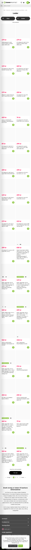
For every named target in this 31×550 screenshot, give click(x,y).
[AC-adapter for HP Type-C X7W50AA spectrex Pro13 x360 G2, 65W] (8, 212)
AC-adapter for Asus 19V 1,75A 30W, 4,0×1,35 (22, 95)
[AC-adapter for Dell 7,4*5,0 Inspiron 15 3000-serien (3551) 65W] (23, 31)
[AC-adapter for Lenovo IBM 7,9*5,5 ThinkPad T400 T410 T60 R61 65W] (23, 212)
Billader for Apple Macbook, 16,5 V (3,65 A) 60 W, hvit (8, 95)
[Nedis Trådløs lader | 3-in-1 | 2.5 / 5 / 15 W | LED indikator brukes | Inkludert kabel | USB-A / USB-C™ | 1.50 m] (8, 301)
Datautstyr (8, 10)
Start (4, 10)
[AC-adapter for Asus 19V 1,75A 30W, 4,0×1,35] (23, 84)
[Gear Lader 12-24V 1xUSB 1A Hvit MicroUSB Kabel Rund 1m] (23, 412)
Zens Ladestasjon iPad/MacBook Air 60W (22, 343)
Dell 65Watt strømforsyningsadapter (22, 369)
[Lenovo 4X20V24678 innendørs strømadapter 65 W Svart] (8, 331)
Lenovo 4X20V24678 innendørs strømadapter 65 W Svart (8, 344)
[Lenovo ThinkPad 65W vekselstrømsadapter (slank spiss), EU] (23, 386)
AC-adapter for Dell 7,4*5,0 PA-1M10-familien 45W (8, 69)
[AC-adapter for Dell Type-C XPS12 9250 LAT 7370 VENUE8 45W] (8, 186)
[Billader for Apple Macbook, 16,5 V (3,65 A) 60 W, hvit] (8, 84)
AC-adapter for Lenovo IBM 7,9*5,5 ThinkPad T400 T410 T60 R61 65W (23, 225)
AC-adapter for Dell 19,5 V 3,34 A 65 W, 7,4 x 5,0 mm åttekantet (7, 147)
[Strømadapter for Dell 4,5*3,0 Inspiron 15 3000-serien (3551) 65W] (8, 31)
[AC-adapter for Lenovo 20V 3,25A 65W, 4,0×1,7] (8, 239)
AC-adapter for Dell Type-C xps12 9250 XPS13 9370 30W (8, 173)
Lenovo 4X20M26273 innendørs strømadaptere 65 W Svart (7, 121)
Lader (26, 10)
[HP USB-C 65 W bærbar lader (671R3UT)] (8, 386)
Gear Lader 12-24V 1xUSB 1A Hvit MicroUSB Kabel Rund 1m (22, 425)
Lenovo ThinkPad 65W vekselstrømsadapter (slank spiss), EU (23, 399)
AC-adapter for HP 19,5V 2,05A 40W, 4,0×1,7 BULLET (23, 120)
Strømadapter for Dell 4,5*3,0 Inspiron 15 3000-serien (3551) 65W (7, 43)
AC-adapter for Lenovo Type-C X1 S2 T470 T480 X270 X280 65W (22, 147)
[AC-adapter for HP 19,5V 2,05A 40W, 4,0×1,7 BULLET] (23, 109)
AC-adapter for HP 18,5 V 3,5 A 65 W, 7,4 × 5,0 (22, 173)
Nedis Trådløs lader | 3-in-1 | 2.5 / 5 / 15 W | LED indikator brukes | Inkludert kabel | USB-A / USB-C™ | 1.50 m (8, 315)
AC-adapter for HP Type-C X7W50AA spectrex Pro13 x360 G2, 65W (8, 225)
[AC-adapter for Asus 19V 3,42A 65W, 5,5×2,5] (23, 186)
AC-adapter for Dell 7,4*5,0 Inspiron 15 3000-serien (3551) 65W (23, 43)
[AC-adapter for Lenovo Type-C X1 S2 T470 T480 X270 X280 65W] (23, 135)
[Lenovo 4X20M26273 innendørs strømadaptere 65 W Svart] (8, 109)
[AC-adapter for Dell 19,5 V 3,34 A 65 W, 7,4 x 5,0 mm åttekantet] (8, 135)
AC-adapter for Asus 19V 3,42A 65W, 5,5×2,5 (22, 198)
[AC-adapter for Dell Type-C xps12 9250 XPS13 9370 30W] (8, 161)
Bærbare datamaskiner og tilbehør (17, 10)
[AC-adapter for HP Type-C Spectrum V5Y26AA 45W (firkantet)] (23, 57)
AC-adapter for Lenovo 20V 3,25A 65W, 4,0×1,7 (8, 251)
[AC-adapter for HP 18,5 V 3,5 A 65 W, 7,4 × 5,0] (23, 161)
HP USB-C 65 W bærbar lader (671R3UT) (7, 398)
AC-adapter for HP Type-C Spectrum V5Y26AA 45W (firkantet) (23, 70)
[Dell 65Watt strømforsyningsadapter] (23, 357)
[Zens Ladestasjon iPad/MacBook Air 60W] (23, 331)
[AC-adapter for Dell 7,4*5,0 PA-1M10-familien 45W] (8, 57)
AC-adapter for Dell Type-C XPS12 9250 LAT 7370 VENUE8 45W (8, 199)
